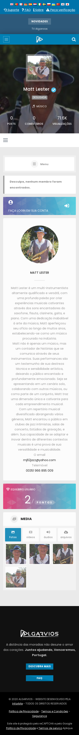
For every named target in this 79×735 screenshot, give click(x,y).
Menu (44, 164)
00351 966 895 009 (39, 470)
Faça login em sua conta (39, 206)
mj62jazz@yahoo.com (39, 460)
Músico (41, 106)
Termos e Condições (54, 711)
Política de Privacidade (24, 711)
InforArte (17, 703)
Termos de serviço (50, 728)
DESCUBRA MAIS (39, 666)
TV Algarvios (40, 29)
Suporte (11, 10)
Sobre (38, 10)
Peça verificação (60, 10)
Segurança (39, 716)
